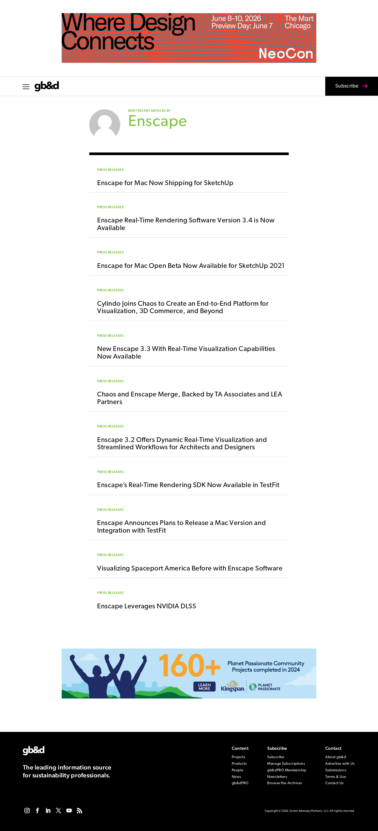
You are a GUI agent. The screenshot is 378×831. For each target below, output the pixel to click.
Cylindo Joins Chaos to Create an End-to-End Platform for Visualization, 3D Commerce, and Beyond (183, 307)
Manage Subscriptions (286, 764)
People (237, 770)
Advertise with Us (340, 764)
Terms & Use (335, 777)
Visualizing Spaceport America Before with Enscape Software (189, 568)
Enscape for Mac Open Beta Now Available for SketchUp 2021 (191, 266)
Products (239, 764)
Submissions (335, 770)
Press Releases (110, 170)
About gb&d (335, 757)
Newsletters (277, 777)
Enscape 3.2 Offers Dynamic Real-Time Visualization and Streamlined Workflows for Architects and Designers (182, 444)
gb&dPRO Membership (286, 770)
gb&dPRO (240, 783)
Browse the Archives (284, 783)
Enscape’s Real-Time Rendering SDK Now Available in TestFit (188, 485)
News (236, 777)
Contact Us (334, 783)
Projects (238, 757)
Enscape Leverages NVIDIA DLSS (146, 606)
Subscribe (343, 90)
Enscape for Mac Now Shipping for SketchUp (165, 183)
